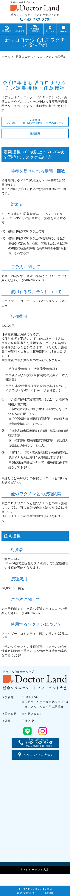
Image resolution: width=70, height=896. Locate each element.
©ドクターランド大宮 (35, 871)
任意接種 (35, 134)
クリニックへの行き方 (35, 756)
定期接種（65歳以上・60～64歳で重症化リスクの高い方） (35, 123)
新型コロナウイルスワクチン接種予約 (40, 58)
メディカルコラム (42, 865)
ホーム (5, 58)
